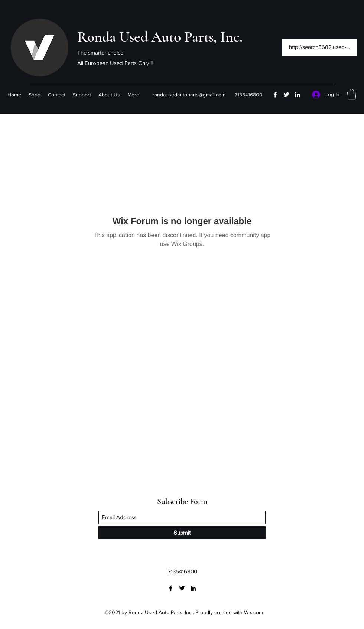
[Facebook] (275, 94)
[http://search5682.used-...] (319, 47)
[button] (351, 94)
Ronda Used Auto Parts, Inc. (160, 37)
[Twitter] (286, 94)
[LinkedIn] (297, 94)
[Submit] (182, 532)
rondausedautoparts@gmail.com (188, 95)
